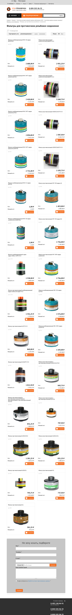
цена (36, 34)
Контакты (51, 3)
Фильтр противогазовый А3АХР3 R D (18, 362)
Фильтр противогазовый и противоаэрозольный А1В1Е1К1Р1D (49, 362)
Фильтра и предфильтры (13, 22)
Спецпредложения (32, 15)
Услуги (24, 3)
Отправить (19, 590)
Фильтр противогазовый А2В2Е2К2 (18, 436)
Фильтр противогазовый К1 (46, 470)
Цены (30, 3)
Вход (15, 1)
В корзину (30, 69)
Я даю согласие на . (33, 581)
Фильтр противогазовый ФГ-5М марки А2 (50, 183)
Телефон (19, 552)
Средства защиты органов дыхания (53, 20)
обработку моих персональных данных (39, 581)
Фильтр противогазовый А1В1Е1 (17, 470)
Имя (17, 546)
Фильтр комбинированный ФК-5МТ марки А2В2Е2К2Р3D (20, 112)
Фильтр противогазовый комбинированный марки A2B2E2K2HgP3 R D (20, 290)
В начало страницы (58, 601)
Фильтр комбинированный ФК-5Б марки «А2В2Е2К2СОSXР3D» (19, 219)
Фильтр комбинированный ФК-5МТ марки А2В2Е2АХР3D (20, 76)
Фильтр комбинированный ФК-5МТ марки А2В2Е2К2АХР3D (20, 147)
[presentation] (42, 586)
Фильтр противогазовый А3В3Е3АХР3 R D (50, 147)
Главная (9, 20)
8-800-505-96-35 (35, 8)
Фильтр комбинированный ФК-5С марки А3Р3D (19, 183)
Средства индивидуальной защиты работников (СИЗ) (30, 20)
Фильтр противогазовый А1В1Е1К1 (49, 436)
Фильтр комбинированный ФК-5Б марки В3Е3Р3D (19, 40)
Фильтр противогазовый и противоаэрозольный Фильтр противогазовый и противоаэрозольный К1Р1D (19, 399)
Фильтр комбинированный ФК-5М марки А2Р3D (50, 290)
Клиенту (18, 3)
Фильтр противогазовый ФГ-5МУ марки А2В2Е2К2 (50, 255)
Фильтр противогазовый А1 (16, 505)
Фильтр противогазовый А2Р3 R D (17, 326)
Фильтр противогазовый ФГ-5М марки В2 (50, 219)
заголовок (42, 34)
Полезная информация (40, 3)
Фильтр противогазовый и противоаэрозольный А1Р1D (47, 398)
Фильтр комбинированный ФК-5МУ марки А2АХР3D (50, 326)
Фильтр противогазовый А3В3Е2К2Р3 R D (50, 111)
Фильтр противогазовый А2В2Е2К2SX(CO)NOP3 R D (46, 76)
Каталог (15, 15)
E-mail (18, 558)
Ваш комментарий (21, 567)
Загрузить (53, 565)
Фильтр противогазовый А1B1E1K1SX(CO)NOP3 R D (46, 40)
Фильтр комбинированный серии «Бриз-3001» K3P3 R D (17, 255)
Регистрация (21, 1)
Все (62, 34)
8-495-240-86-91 (57, 603)
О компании (10, 3)
